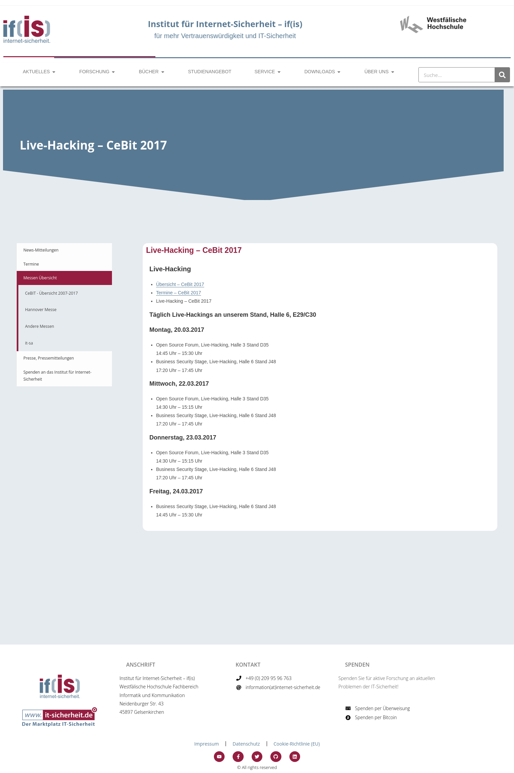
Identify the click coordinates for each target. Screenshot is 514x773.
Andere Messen (39, 326)
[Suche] (502, 75)
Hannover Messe (40, 309)
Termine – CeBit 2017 (178, 292)
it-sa (29, 343)
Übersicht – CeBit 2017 (180, 284)
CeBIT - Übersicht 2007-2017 (51, 293)
